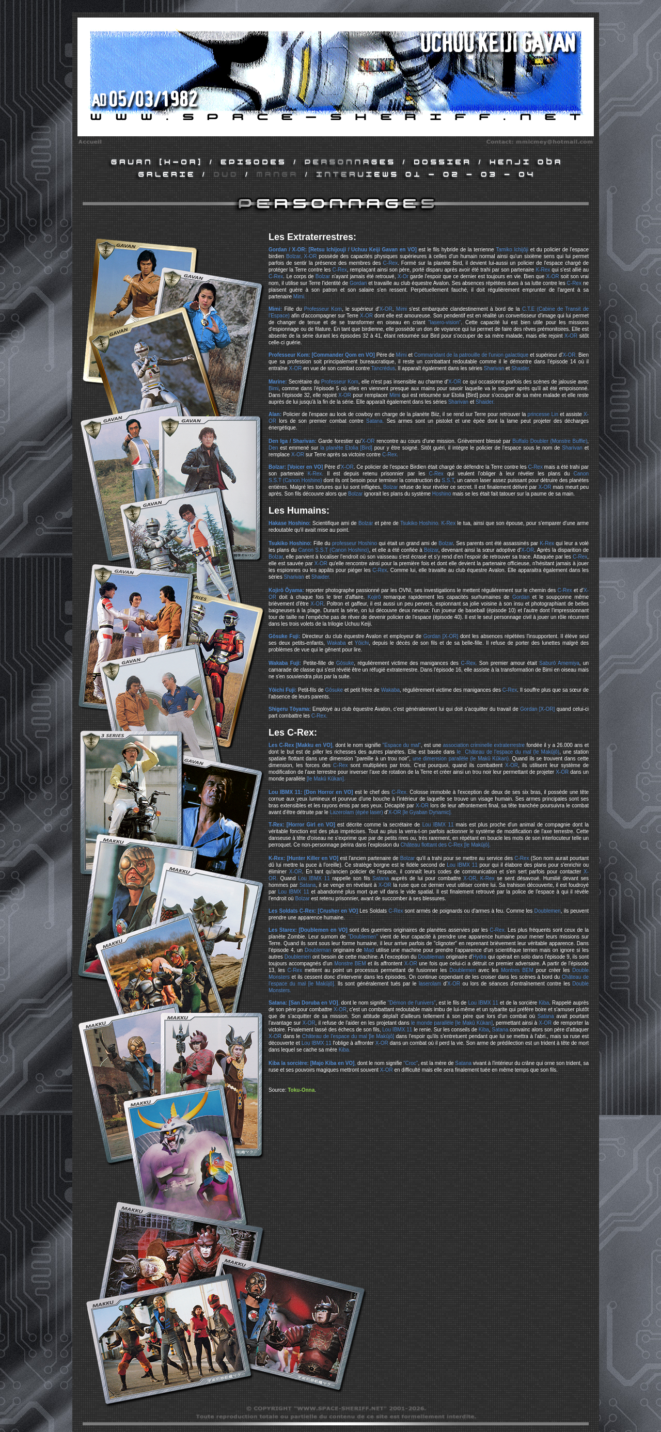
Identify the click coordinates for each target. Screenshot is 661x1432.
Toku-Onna (301, 1090)
